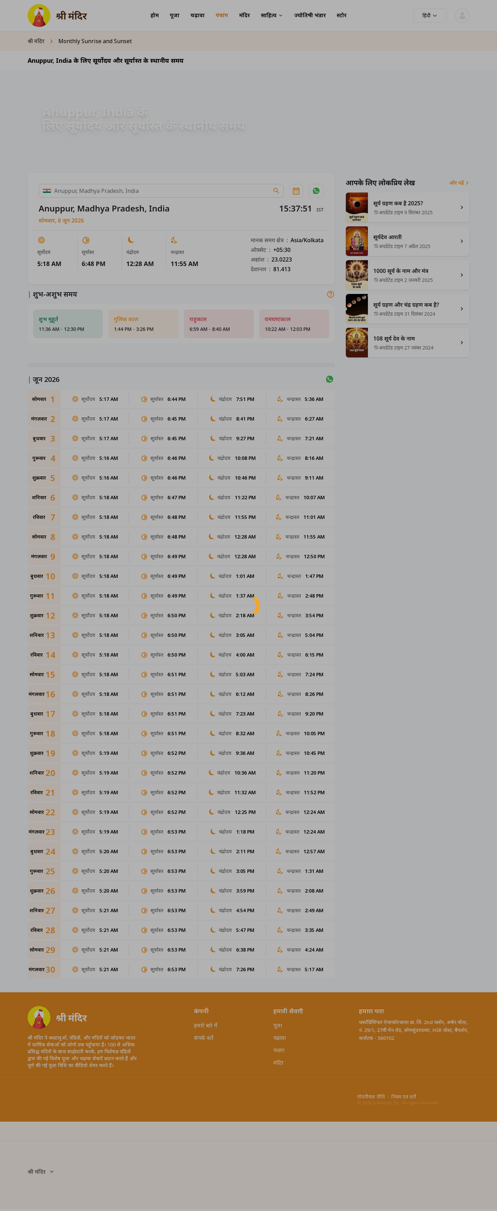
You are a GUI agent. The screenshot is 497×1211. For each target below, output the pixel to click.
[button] (248, 605)
